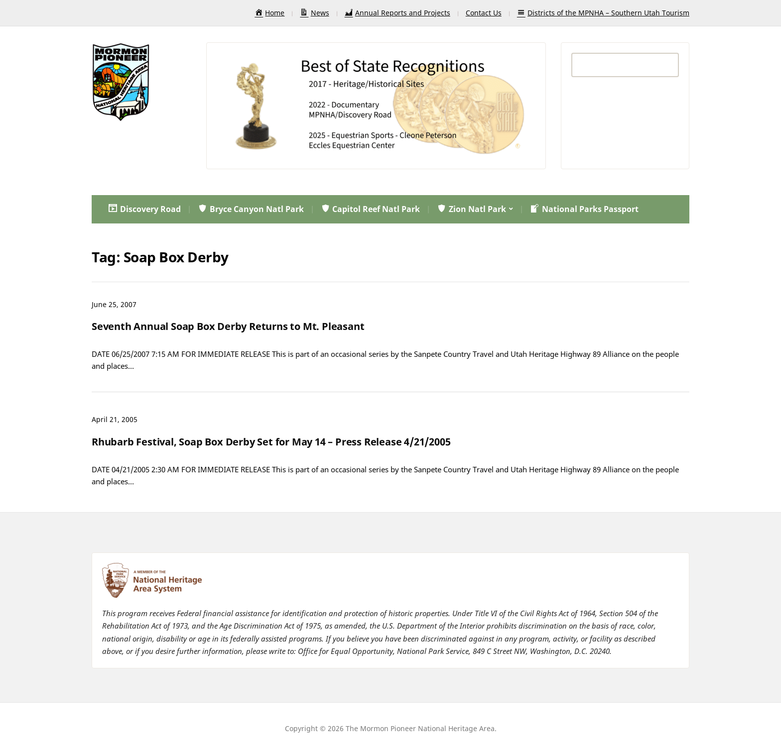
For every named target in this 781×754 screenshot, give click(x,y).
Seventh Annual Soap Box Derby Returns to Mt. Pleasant (228, 326)
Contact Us (484, 12)
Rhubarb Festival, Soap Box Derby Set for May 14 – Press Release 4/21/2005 (271, 441)
